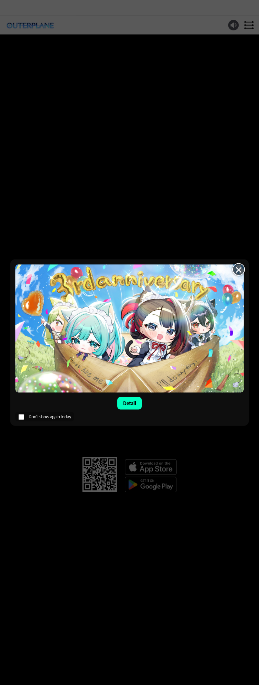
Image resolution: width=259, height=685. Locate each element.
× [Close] (238, 269)
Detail (129, 403)
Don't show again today (44, 416)
